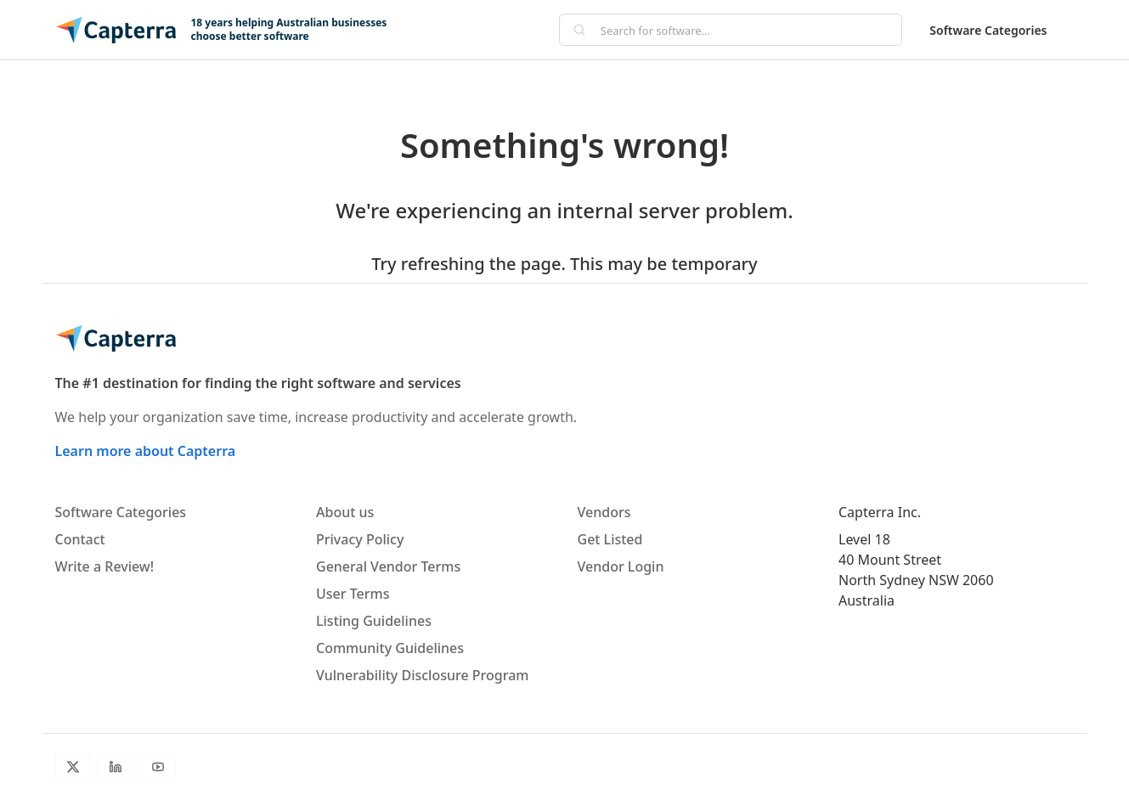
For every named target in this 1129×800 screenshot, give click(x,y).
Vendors (604, 512)
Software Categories (988, 30)
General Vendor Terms (388, 566)
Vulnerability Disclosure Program (422, 675)
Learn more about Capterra (145, 451)
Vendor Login (621, 566)
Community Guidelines (390, 648)
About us (345, 512)
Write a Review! (105, 566)
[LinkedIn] (115, 767)
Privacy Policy (360, 539)
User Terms (352, 593)
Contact (80, 539)
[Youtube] (158, 767)
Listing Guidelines (374, 620)
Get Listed (610, 539)
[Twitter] (73, 767)
